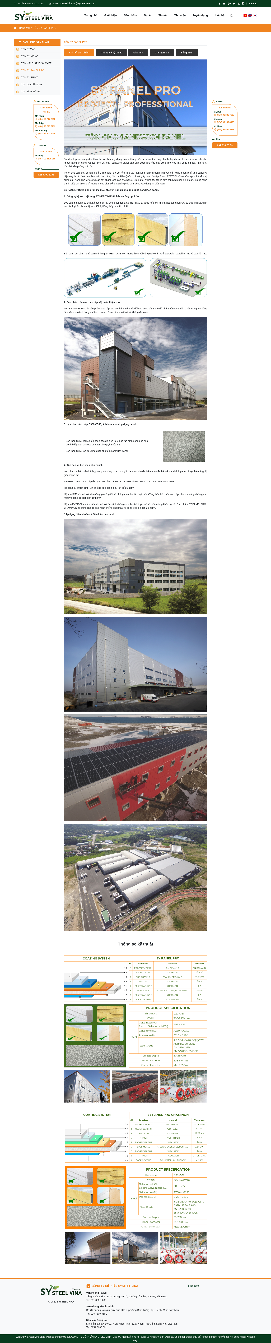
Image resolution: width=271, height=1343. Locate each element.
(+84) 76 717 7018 (45, 119)
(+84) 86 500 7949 (45, 133)
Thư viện (180, 15)
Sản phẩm (130, 15)
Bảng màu (187, 52)
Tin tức (162, 15)
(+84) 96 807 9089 (224, 129)
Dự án (148, 15)
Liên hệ (220, 15)
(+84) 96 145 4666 (224, 122)
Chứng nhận (162, 52)
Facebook (193, 1285)
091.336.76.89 (225, 145)
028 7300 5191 (46, 174)
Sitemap (252, 3)
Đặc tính (138, 52)
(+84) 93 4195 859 (45, 159)
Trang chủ (90, 15)
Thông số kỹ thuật (111, 52)
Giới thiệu (110, 15)
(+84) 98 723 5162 (45, 126)
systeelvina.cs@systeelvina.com (77, 3)
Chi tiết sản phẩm (79, 52)
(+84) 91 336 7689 (224, 115)
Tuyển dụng (200, 15)
